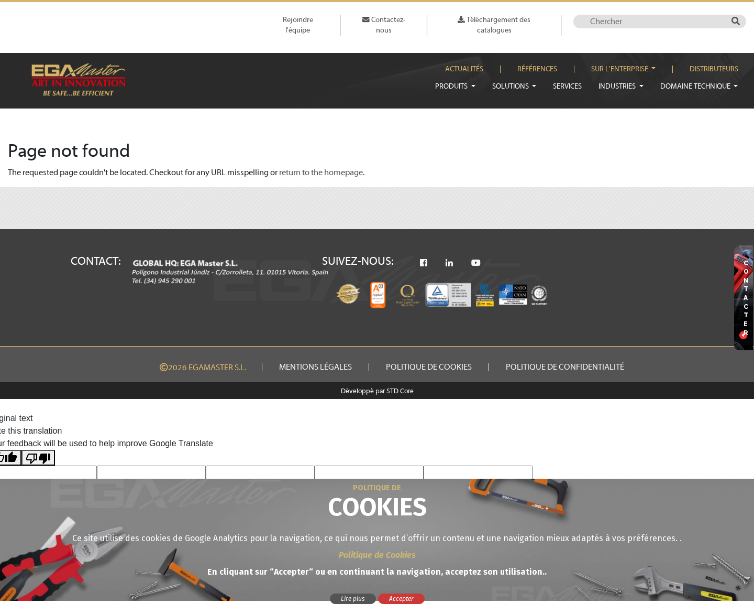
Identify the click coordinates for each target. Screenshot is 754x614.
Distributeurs (714, 69)
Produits (452, 86)
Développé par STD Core (377, 391)
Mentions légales (315, 367)
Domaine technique (696, 86)
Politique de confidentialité (565, 367)
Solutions (511, 86)
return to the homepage (321, 172)
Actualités (464, 69)
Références (537, 69)
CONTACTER (746, 298)
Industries (617, 86)
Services (567, 86)
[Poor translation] (38, 458)
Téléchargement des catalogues (494, 25)
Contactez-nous (383, 25)
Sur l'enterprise (620, 69)
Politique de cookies (429, 367)
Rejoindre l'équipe (298, 25)
